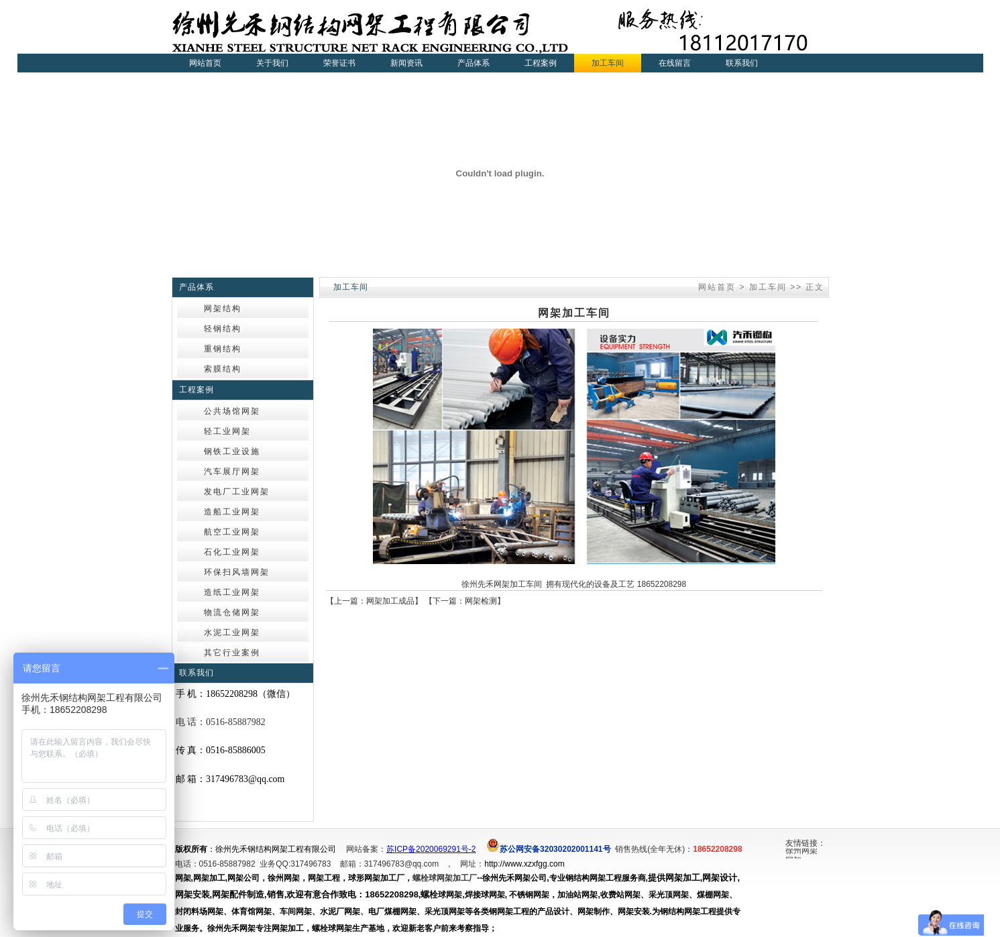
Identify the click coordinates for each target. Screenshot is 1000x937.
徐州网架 (801, 852)
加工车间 (768, 287)
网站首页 (205, 63)
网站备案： (366, 849)
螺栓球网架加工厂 (444, 878)
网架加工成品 (390, 601)
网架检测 (481, 601)
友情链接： (805, 843)
